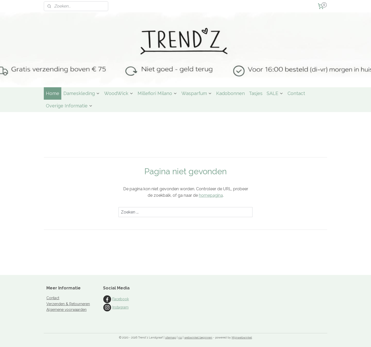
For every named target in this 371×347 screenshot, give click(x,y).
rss (180, 337)
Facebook (120, 299)
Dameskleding (81, 93)
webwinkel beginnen (198, 337)
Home (52, 93)
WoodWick (118, 93)
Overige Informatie (69, 105)
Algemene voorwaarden (66, 309)
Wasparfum (196, 93)
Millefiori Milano (157, 93)
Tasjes (256, 93)
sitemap (170, 337)
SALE (275, 93)
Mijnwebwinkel (242, 337)
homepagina (211, 195)
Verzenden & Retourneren (68, 304)
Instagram (120, 307)
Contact (296, 93)
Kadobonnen (230, 93)
